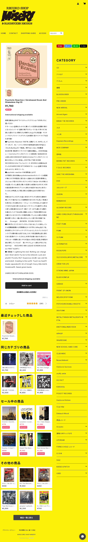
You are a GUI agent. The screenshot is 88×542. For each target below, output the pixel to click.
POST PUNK (61, 224)
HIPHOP (60, 333)
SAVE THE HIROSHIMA (65, 174)
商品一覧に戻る (26, 518)
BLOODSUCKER (63, 94)
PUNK (59, 231)
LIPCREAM (61, 440)
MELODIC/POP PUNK (65, 297)
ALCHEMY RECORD (64, 208)
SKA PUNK (61, 310)
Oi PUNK (60, 237)
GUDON (60, 194)
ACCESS (42, 33)
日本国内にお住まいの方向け (26, 292)
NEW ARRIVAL (62, 108)
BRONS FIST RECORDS (66, 161)
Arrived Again (62, 114)
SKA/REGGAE (62, 340)
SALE (58, 460)
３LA (58, 128)
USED (59, 473)
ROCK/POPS (61, 251)
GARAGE (60, 284)
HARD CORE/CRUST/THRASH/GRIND (70, 215)
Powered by (27, 538)
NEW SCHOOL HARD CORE (67, 347)
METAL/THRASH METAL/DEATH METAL (70, 318)
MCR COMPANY (63, 148)
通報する (45, 297)
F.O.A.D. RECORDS (64, 168)
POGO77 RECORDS (64, 393)
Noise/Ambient (62, 360)
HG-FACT (60, 380)
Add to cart (27, 285)
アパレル (59, 81)
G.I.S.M (59, 453)
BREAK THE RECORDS (65, 121)
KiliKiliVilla (61, 387)
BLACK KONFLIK (63, 277)
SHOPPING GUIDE (28, 33)
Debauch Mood (63, 413)
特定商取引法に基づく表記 (27, 530)
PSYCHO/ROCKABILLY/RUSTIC (69, 304)
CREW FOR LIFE (63, 264)
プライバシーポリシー (9, 530)
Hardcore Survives (64, 367)
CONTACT (13, 33)
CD (58, 68)
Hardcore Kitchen (64, 400)
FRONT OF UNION (64, 290)
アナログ (60, 74)
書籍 (58, 88)
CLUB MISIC (61, 353)
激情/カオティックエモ (64, 433)
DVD (58, 181)
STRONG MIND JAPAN (65, 270)
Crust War (60, 407)
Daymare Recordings (65, 141)
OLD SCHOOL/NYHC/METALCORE (70, 257)
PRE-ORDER (61, 101)
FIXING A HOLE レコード (66, 447)
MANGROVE (61, 201)
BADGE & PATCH (63, 467)
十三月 (59, 134)
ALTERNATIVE (62, 244)
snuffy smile (61, 373)
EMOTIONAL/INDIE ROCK (66, 327)
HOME (3, 33)
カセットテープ (62, 188)
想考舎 (59, 154)
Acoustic (60, 427)
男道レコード (61, 420)
